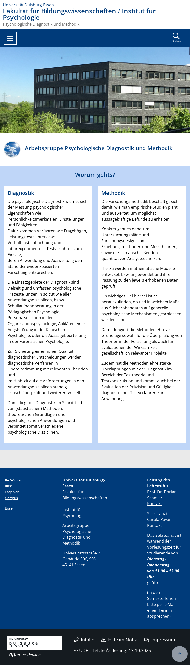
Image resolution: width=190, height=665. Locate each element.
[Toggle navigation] (10, 38)
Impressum (159, 640)
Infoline (85, 640)
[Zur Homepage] (95, 5)
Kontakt (154, 503)
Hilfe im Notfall (120, 640)
